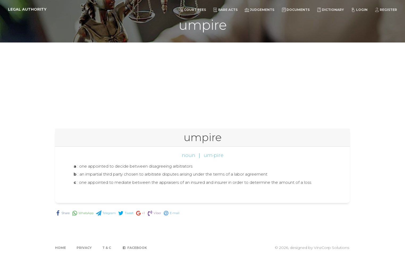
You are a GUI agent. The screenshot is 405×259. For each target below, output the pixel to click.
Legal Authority (27, 9)
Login (359, 10)
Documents (295, 10)
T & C (106, 248)
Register (386, 10)
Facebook (134, 248)
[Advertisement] (202, 82)
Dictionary (330, 10)
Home (60, 248)
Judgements (259, 10)
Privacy (84, 248)
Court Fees (192, 10)
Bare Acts (225, 10)
